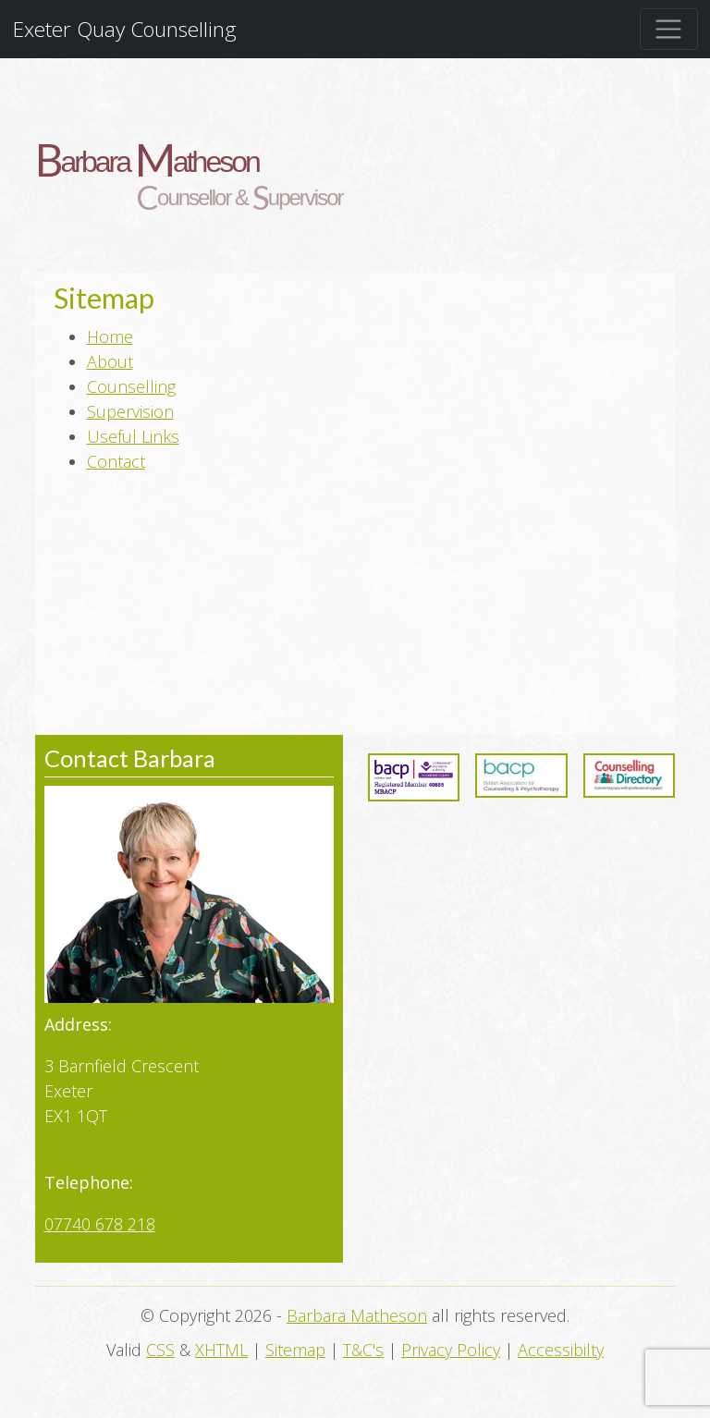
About (110, 361)
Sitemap (295, 1350)
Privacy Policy (450, 1350)
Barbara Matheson (357, 1315)
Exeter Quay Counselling (125, 29)
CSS (160, 1350)
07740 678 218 (99, 1224)
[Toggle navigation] (669, 29)
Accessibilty (561, 1350)
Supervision (130, 411)
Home (110, 336)
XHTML (221, 1350)
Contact (116, 461)
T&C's (363, 1350)
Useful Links (133, 436)
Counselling (131, 386)
